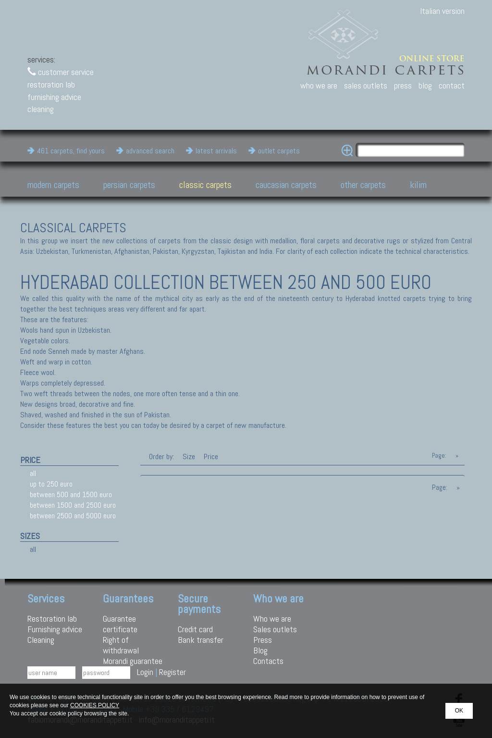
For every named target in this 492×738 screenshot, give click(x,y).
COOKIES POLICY (94, 705)
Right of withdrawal (121, 645)
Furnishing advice (54, 629)
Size (189, 456)
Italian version (442, 10)
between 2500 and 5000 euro (73, 516)
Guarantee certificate (120, 624)
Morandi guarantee (132, 660)
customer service (60, 71)
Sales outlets (275, 629)
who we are (318, 85)
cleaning (40, 108)
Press (262, 639)
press (403, 85)
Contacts (268, 660)
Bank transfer (200, 639)
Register (172, 671)
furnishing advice (54, 96)
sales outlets (365, 85)
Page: (439, 455)
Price (210, 456)
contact (452, 85)
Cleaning (40, 639)
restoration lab (51, 84)
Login (145, 671)
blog (425, 85)
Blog (260, 650)
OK (459, 710)
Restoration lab (52, 618)
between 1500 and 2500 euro (73, 505)
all (33, 473)
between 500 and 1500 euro (71, 494)
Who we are (272, 618)
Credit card (195, 629)
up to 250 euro (51, 484)
